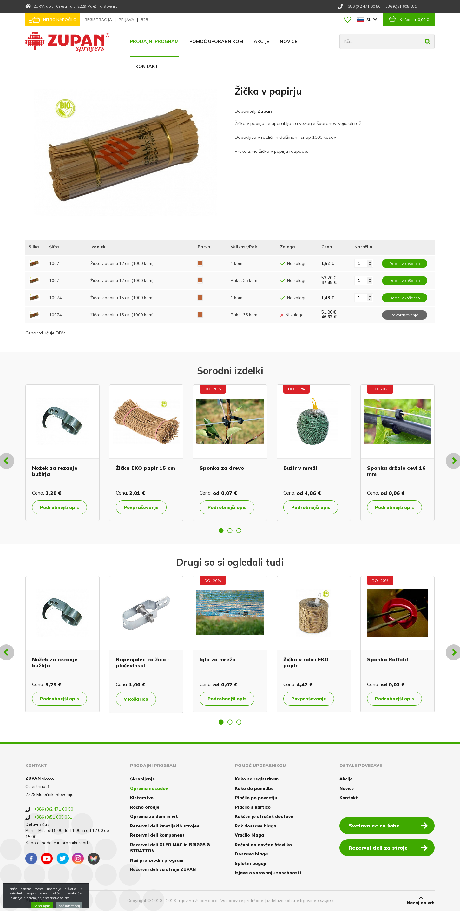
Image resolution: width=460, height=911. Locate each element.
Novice (288, 41)
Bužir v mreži (300, 468)
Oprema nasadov (149, 788)
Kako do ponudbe (254, 788)
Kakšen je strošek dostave (264, 816)
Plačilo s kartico (253, 807)
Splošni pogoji (250, 863)
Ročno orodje (144, 807)
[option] (62, 452)
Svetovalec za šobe (388, 825)
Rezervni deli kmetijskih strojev (164, 825)
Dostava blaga (251, 853)
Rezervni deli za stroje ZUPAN (163, 869)
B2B (144, 19)
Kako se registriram (257, 778)
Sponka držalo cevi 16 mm (396, 471)
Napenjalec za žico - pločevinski (142, 662)
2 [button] (230, 530)
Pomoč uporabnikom (216, 41)
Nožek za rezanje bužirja (54, 471)
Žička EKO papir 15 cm (145, 468)
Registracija (99, 19)
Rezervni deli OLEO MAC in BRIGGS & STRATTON (170, 848)
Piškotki (34, 900)
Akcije (261, 41)
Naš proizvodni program (156, 860)
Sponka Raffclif (387, 659)
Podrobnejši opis (59, 507)
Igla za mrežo (217, 659)
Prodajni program (154, 41)
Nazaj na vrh (421, 900)
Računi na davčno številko (263, 844)
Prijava (127, 19)
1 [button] (221, 530)
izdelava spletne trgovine (291, 900)
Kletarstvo (142, 797)
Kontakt (146, 66)
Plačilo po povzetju (256, 797)
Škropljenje (142, 778)
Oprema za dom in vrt (154, 816)
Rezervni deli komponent (157, 835)
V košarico (136, 699)
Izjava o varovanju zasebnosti (268, 872)
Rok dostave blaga (255, 825)
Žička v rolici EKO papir (306, 662)
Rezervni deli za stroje (388, 847)
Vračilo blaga (249, 835)
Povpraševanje (141, 507)
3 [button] (238, 530)
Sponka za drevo (222, 468)
